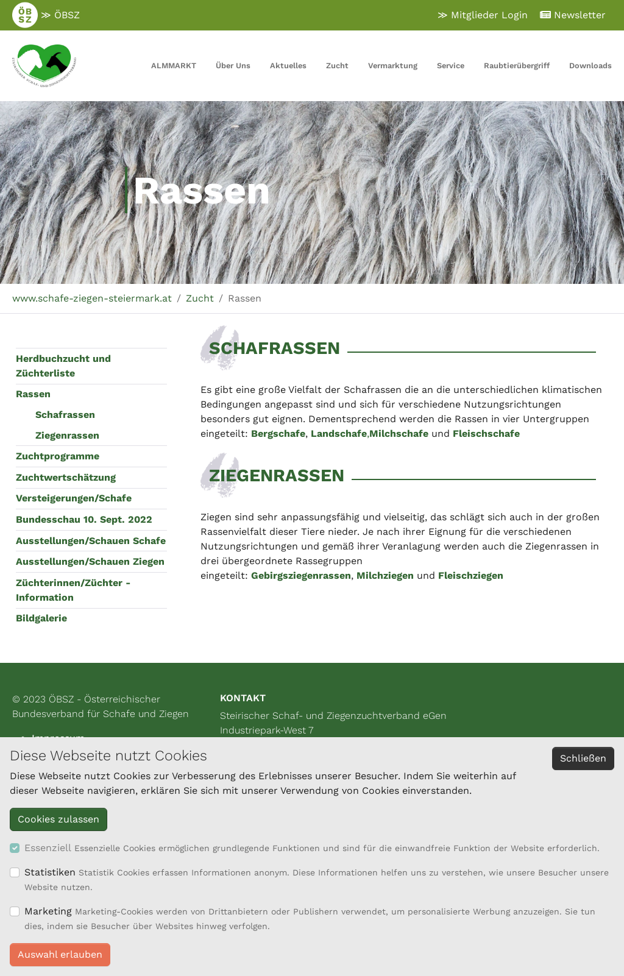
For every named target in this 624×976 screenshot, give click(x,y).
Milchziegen (385, 575)
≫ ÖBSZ (46, 15)
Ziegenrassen (67, 435)
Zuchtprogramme (57, 456)
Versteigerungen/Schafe (74, 498)
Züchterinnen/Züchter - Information (73, 590)
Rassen (33, 394)
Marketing (48, 911)
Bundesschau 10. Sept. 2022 (84, 519)
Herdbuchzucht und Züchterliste (63, 366)
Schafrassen (65, 414)
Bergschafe (278, 433)
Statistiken (50, 872)
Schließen (583, 758)
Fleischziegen (470, 575)
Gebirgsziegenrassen (301, 575)
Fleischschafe (486, 433)
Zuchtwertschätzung (66, 477)
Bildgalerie (41, 618)
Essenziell (47, 848)
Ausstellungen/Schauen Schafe (91, 540)
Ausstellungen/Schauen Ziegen (90, 561)
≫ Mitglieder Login (483, 15)
